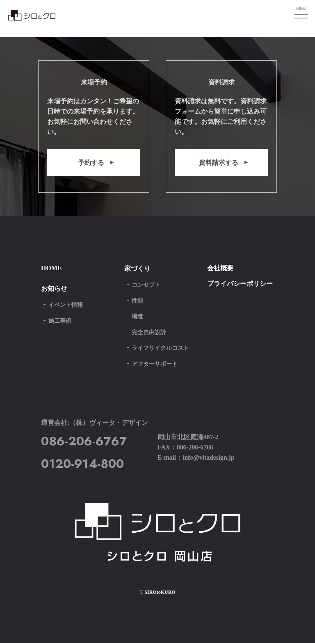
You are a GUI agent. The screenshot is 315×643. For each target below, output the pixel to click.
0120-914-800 (82, 463)
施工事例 (59, 321)
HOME (51, 267)
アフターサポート (155, 364)
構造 (137, 316)
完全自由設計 (149, 332)
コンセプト (146, 285)
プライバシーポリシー (240, 283)
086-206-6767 (84, 441)
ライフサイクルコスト (160, 348)
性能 (137, 301)
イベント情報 (65, 305)
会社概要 (220, 267)
